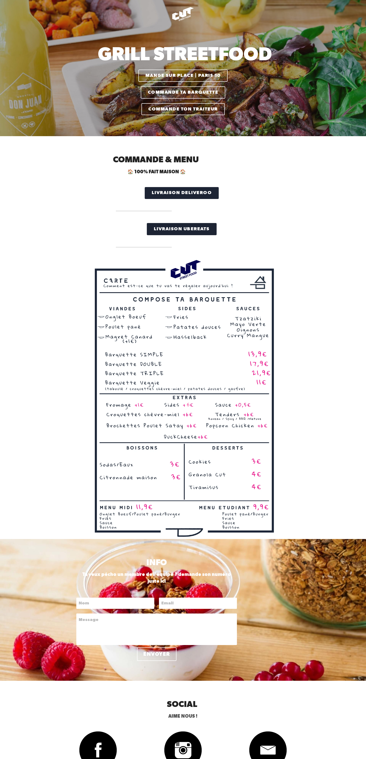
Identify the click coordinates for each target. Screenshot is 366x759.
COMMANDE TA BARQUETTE (183, 90)
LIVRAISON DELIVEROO (91, 186)
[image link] (82, 629)
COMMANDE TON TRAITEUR (183, 104)
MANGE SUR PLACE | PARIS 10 (183, 75)
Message (98, 499)
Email (194, 482)
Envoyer (183, 533)
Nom (93, 482)
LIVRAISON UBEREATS (91, 221)
